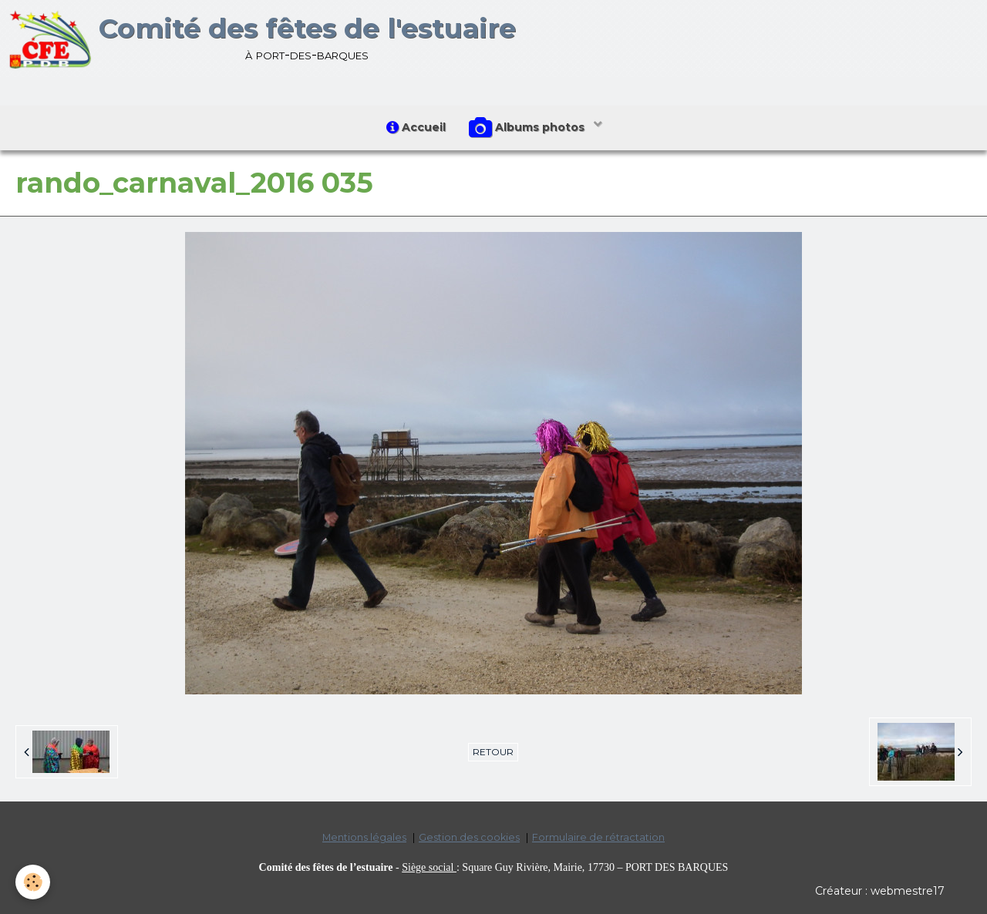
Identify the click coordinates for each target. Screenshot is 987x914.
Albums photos (528, 128)
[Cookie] (32, 882)
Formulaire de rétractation (598, 837)
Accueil (416, 127)
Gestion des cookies (469, 837)
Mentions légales (364, 837)
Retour (493, 752)
